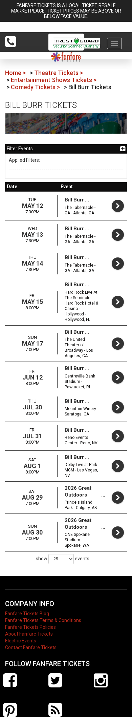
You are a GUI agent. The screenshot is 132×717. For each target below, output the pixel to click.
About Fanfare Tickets (29, 600)
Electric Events (20, 607)
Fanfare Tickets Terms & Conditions (43, 586)
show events (62, 525)
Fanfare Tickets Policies (30, 593)
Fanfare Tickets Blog (27, 580)
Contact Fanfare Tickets (31, 614)
